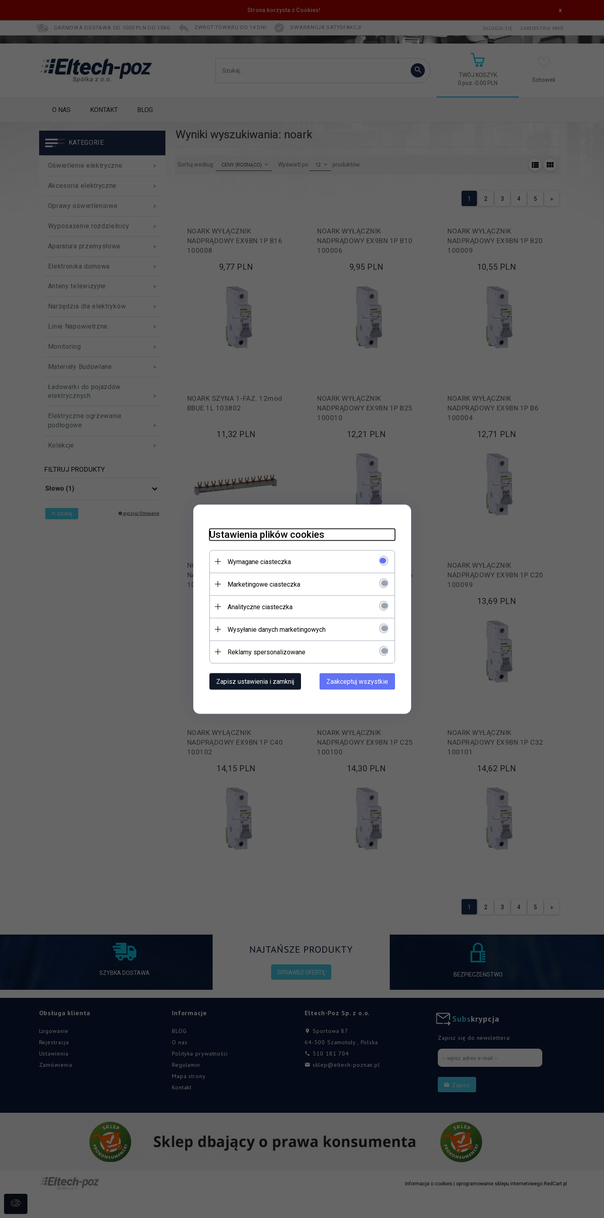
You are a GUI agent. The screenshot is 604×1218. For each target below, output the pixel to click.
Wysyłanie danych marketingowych (277, 629)
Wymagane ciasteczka (259, 561)
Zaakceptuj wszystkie (357, 681)
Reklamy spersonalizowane (266, 652)
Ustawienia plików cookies (266, 534)
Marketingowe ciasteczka (264, 584)
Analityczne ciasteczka (260, 606)
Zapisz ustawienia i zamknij (255, 681)
